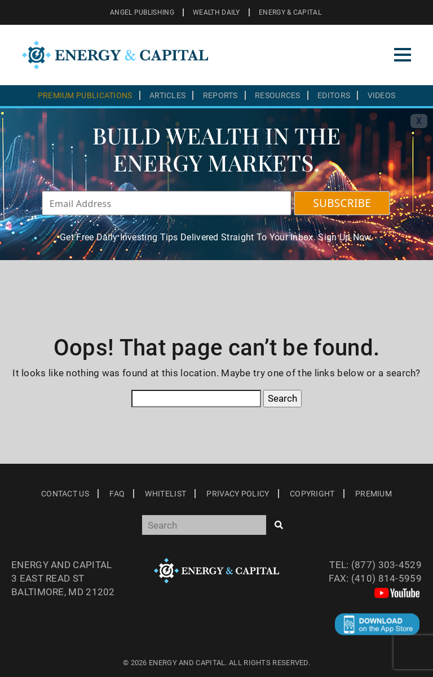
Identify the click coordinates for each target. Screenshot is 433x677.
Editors (333, 95)
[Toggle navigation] (402, 55)
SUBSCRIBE (342, 203)
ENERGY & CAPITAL (290, 12)
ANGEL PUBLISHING (142, 12)
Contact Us (65, 493)
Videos (382, 95)
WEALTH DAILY (216, 12)
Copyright (312, 493)
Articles (167, 95)
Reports (220, 95)
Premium (373, 493)
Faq (117, 493)
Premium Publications (85, 95)
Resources (278, 95)
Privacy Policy (237, 493)
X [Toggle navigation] (419, 121)
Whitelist (165, 493)
